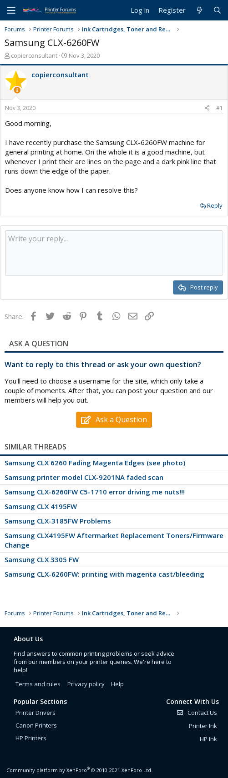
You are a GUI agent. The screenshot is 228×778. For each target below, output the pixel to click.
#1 (219, 108)
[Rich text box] (114, 253)
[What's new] (199, 10)
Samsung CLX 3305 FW (42, 559)
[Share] (207, 108)
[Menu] (11, 10)
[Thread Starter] (17, 90)
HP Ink (208, 739)
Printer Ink (203, 726)
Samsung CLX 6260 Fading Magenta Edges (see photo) (95, 462)
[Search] (217, 10)
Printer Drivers (35, 712)
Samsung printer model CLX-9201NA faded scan (84, 477)
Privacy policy (86, 684)
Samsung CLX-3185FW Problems (58, 520)
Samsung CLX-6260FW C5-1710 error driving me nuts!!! (95, 491)
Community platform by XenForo (79, 770)
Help (117, 684)
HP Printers (30, 738)
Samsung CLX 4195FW (41, 506)
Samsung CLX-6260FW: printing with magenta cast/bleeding (104, 574)
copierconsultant (34, 55)
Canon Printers (36, 725)
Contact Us (196, 712)
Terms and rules (38, 684)
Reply (215, 205)
